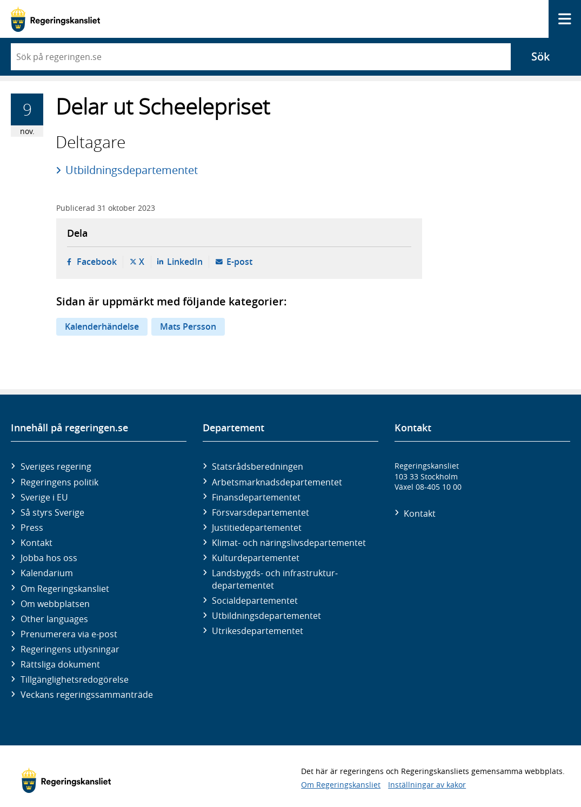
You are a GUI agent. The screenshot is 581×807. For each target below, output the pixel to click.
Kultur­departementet (255, 558)
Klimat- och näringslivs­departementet (289, 543)
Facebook (97, 262)
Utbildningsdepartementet (131, 170)
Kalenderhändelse (102, 326)
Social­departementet (255, 600)
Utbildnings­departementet (266, 616)
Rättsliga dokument (60, 664)
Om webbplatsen (55, 604)
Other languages (54, 619)
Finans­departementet (256, 497)
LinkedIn (185, 262)
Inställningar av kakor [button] (427, 784)
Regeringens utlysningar (70, 649)
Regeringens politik (59, 482)
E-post (239, 262)
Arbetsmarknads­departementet (277, 482)
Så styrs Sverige (52, 512)
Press (32, 527)
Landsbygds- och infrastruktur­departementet (275, 579)
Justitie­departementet (257, 527)
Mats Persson (188, 326)
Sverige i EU (44, 497)
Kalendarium (47, 573)
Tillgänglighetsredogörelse (75, 679)
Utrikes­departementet (257, 631)
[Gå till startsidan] (55, 19)
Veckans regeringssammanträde (87, 695)
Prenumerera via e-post (69, 634)
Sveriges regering (56, 466)
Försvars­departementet (260, 512)
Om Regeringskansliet (65, 589)
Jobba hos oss (49, 558)
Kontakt (36, 543)
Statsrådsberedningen (257, 466)
